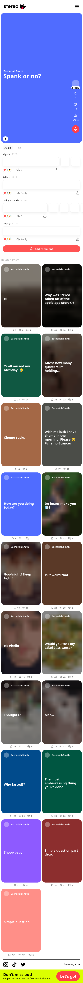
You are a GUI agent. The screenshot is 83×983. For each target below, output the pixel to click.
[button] (68, 976)
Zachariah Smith (13, 70)
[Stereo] (15, 6)
